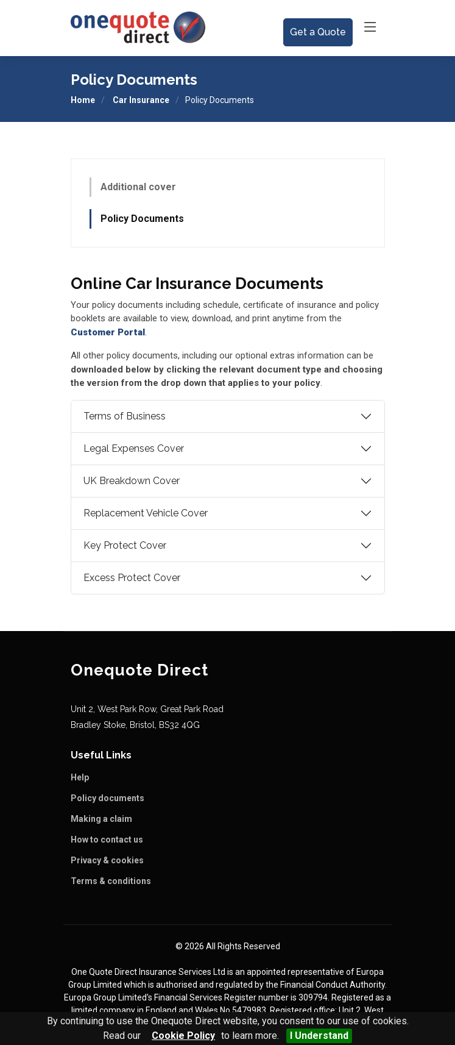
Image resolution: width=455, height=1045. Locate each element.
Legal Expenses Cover (133, 449)
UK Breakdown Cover (131, 481)
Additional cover (138, 187)
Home (83, 100)
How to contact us (107, 839)
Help (80, 777)
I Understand (319, 1035)
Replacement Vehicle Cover (145, 513)
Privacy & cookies (107, 860)
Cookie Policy (183, 1035)
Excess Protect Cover (131, 578)
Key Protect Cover (124, 546)
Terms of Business (124, 417)
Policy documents (107, 798)
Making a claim (101, 819)
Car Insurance (141, 100)
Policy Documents (142, 218)
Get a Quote (318, 32)
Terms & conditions (111, 881)
